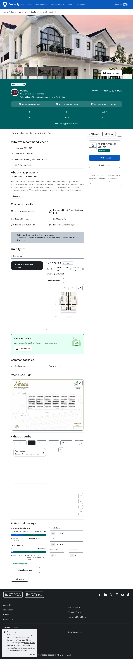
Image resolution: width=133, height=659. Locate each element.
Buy (22, 4)
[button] (47, 404)
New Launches (41, 4)
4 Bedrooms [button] (16, 256)
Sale (12, 12)
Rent (30, 4)
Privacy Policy (73, 607)
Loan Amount (54, 539)
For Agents (81, 4)
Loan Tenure (73, 550)
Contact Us (8, 619)
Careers (6, 614)
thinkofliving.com (75, 632)
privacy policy (115, 175)
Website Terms (74, 612)
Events (70, 4)
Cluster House (37, 12)
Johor (19, 12)
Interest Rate (54, 550)
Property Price (54, 528)
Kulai (26, 12)
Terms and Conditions (77, 617)
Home (5, 12)
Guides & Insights (57, 4)
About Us (7, 605)
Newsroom (8, 610)
